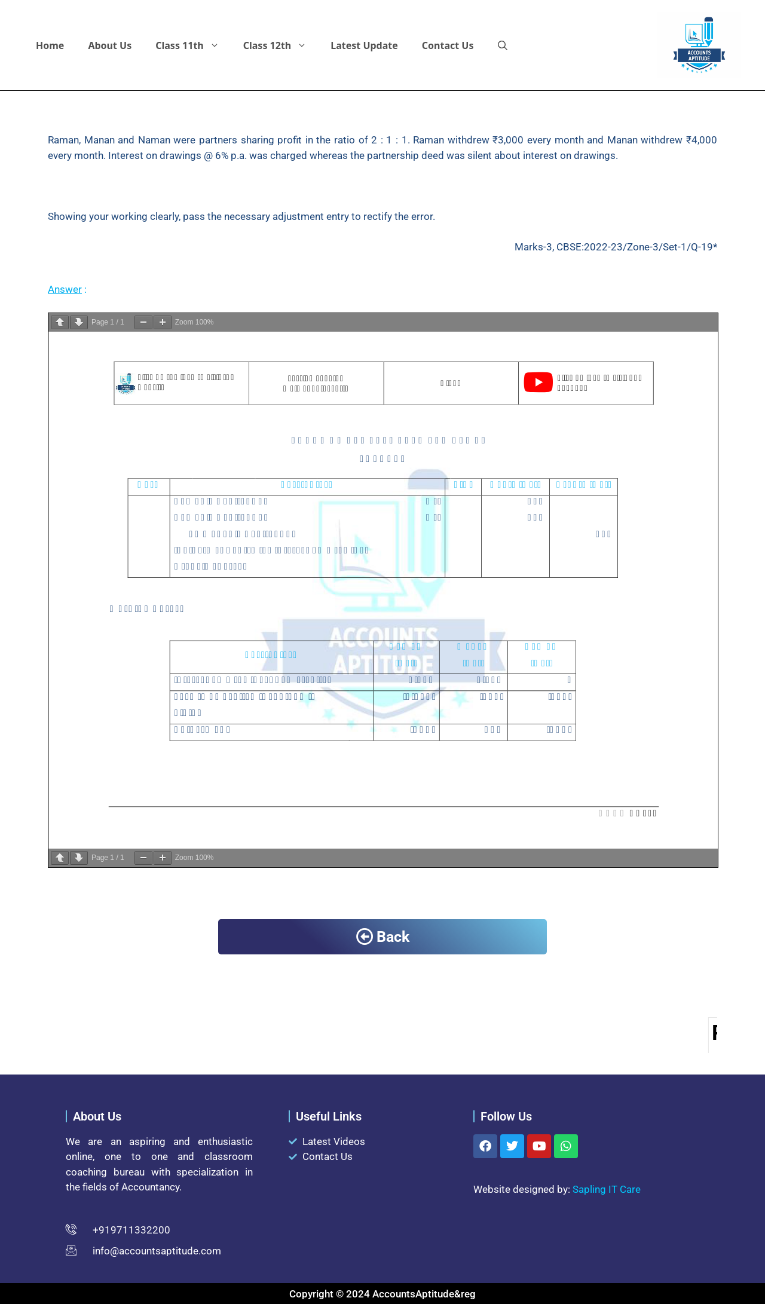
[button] (502, 45)
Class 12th (281, 45)
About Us (109, 45)
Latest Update (364, 45)
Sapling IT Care (607, 1189)
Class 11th (193, 45)
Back (382, 936)
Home (50, 45)
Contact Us (448, 45)
